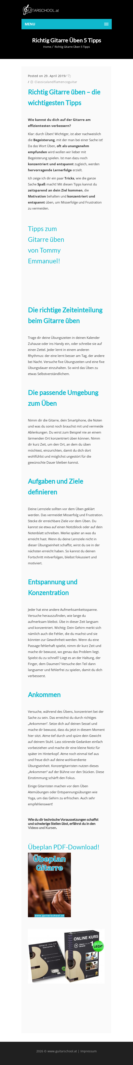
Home (47, 47)
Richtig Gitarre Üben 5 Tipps (72, 47)
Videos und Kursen (42, 828)
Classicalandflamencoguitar (56, 82)
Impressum (88, 1051)
